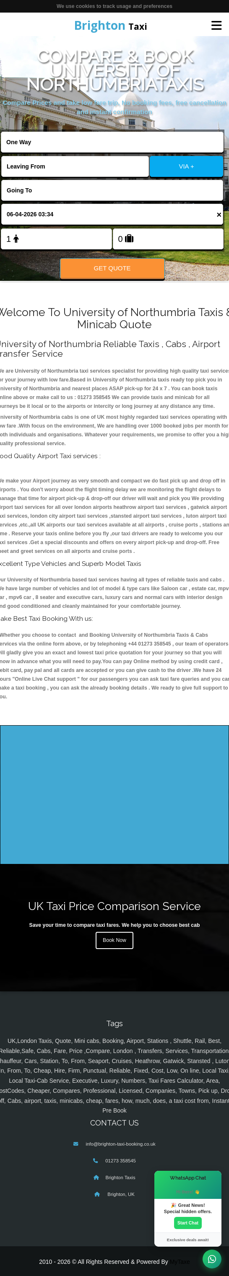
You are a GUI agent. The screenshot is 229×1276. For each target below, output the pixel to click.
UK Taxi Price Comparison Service (114, 906)
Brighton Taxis (120, 1177)
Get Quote (112, 268)
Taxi (110, 25)
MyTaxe (180, 1261)
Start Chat (187, 1222)
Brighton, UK (120, 1194)
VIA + (186, 166)
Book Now (114, 940)
